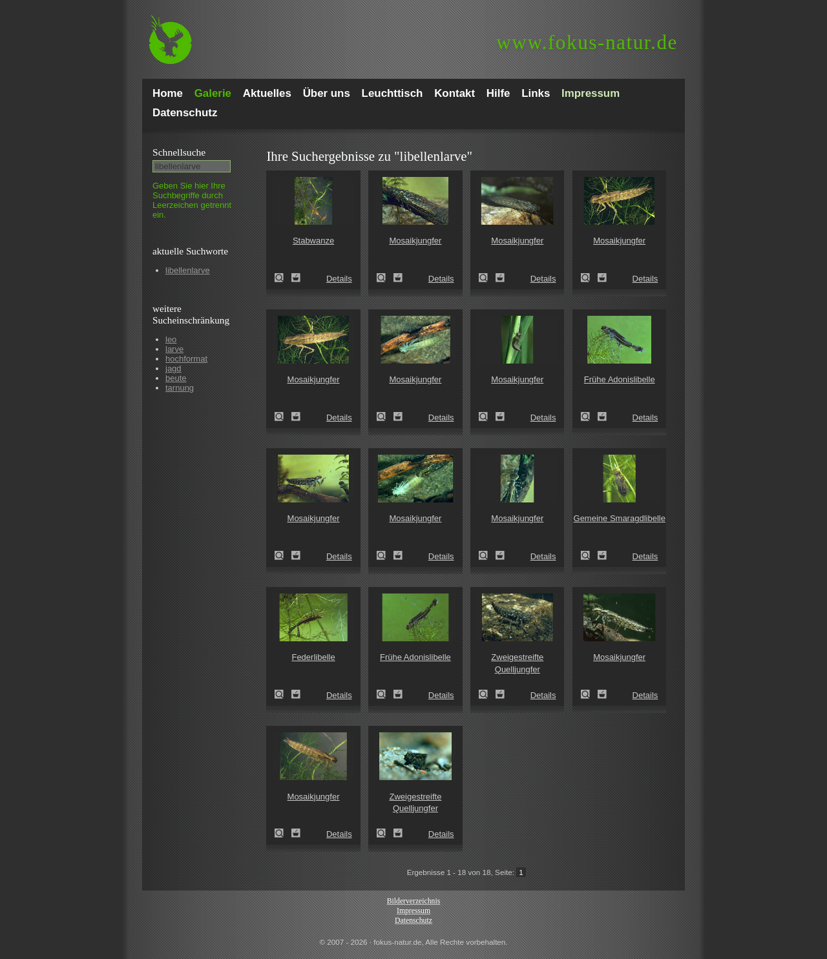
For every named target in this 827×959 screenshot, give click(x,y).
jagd (173, 368)
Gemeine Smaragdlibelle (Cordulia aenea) (589, 555)
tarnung (179, 388)
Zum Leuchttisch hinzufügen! (295, 277)
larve (174, 349)
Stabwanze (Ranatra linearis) (283, 277)
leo (170, 339)
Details (339, 279)
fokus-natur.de (587, 42)
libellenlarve (187, 270)
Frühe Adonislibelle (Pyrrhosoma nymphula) (589, 416)
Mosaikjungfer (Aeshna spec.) (385, 277)
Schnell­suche (178, 152)
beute (176, 378)
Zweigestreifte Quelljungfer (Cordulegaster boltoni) (487, 694)
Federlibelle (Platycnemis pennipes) (283, 694)
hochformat (186, 359)
